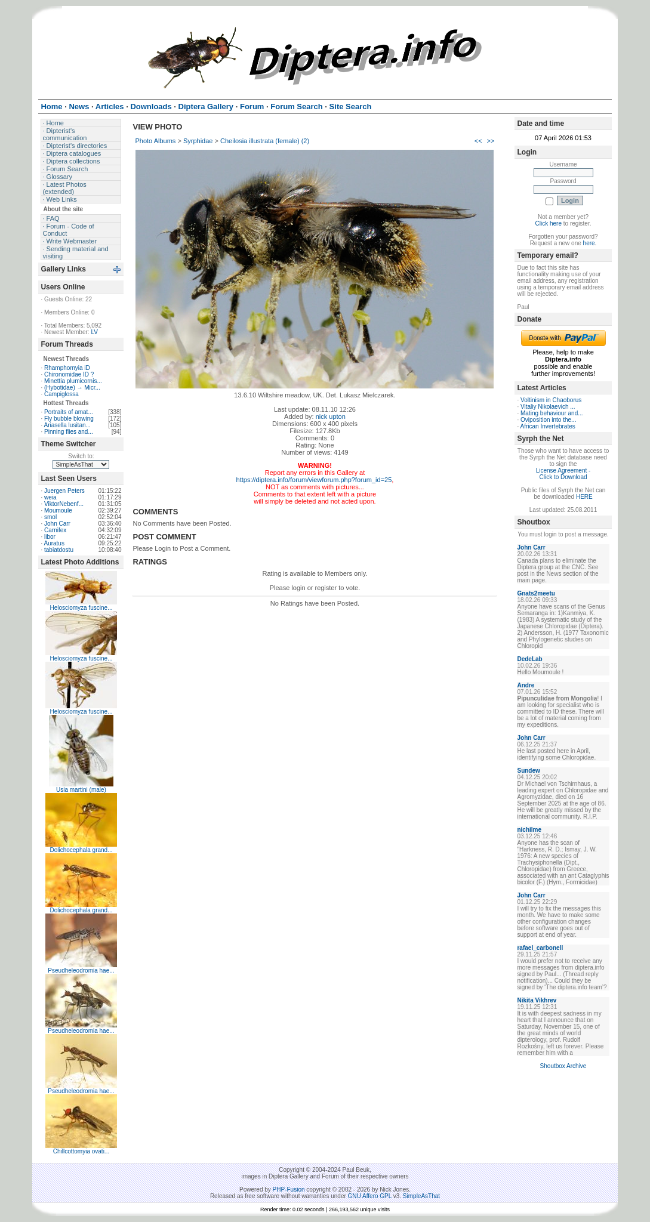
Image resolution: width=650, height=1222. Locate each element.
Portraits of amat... (68, 412)
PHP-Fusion (289, 1189)
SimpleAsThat (421, 1196)
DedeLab (529, 659)
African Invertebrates (547, 426)
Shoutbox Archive (563, 1066)
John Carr (57, 523)
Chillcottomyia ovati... (81, 1151)
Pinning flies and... (68, 431)
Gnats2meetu (535, 593)
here (589, 243)
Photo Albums (155, 140)
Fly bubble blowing (69, 418)
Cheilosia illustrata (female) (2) (264, 140)
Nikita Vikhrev (536, 1000)
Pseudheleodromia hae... (81, 970)
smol (50, 517)
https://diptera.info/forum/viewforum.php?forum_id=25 (314, 479)
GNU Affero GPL (370, 1196)
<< (478, 140)
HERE (584, 496)
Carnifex (55, 530)
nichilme (529, 829)
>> (491, 140)
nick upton (331, 416)
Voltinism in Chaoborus (550, 400)
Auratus (54, 543)
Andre (525, 685)
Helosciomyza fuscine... (81, 607)
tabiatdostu (58, 550)
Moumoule (58, 510)
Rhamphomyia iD (67, 368)
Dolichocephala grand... (81, 850)
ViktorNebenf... (64, 504)
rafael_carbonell (540, 948)
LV (94, 332)
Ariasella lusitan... (67, 425)
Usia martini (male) (81, 789)
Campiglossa (61, 394)
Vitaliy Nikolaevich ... (547, 406)
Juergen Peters (64, 490)
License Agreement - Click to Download (563, 473)
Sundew (528, 770)
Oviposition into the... (548, 419)
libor (50, 536)
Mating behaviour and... (551, 413)
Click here (548, 223)
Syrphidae (198, 140)
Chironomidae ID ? (69, 374)
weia (50, 497)
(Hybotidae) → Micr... (72, 387)
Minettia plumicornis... (73, 381)
